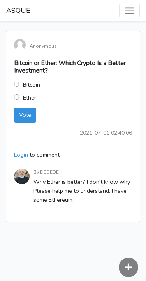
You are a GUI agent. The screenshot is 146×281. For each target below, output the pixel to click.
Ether (29, 97)
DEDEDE (49, 172)
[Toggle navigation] (129, 11)
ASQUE (18, 10)
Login (21, 154)
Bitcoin (31, 85)
